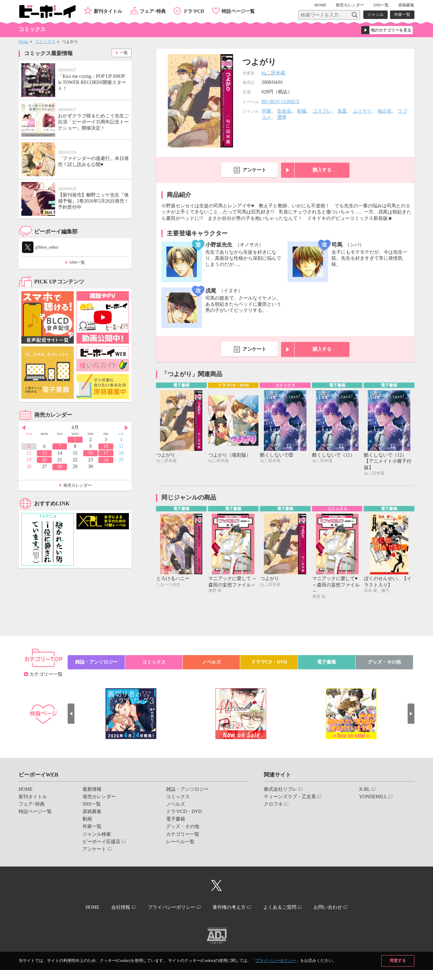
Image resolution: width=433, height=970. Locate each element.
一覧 (124, 52)
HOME (320, 5)
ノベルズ (211, 662)
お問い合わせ (328, 907)
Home (23, 41)
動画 (87, 819)
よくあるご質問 (279, 907)
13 (44, 453)
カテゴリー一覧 (46, 674)
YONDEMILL (373, 796)
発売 (350, 5)
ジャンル (375, 14)
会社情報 (120, 907)
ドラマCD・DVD (269, 662)
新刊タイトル (108, 11)
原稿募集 (406, 5)
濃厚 (282, 117)
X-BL (364, 789)
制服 (301, 111)
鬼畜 (342, 111)
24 (106, 459)
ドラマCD (193, 11)
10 (106, 446)
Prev (24, 428)
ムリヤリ (362, 111)
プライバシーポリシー (275, 960)
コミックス (45, 41)
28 (60, 466)
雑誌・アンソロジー (96, 662)
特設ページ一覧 (238, 11)
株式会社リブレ (280, 789)
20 (44, 459)
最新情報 (92, 789)
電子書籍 (326, 662)
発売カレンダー (77, 485)
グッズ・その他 (384, 662)
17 (106, 453)
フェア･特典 (153, 11)
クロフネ (273, 804)
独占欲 (385, 111)
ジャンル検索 (97, 834)
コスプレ (322, 111)
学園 (266, 111)
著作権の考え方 (229, 907)
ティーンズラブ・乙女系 (290, 796)
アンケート (254, 169)
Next (126, 428)
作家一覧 (402, 14)
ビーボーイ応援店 (101, 841)
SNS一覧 (381, 5)
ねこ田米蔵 (273, 72)
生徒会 (284, 111)
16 (90, 453)
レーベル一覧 (180, 841)
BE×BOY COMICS (280, 101)
